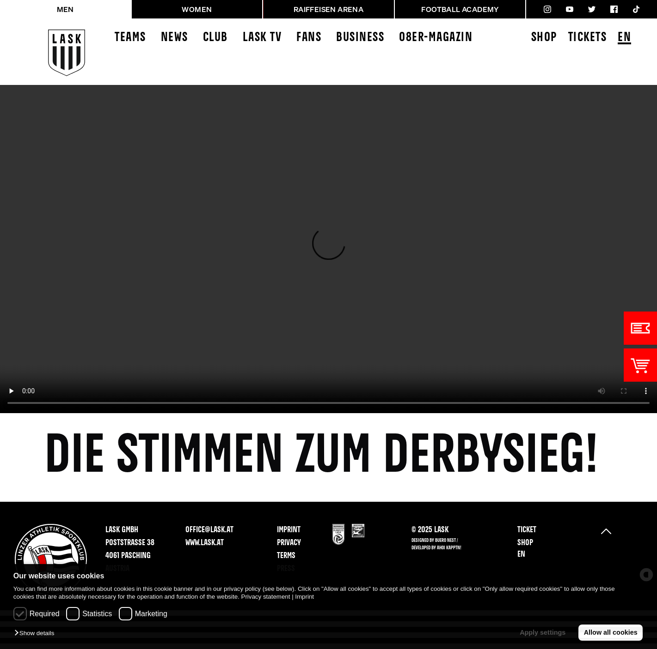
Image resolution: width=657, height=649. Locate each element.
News (174, 37)
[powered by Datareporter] (646, 574)
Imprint (304, 596)
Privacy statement (265, 596)
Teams (130, 37)
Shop (544, 37)
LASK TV (262, 37)
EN (624, 38)
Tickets (587, 37)
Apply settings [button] (542, 632)
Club (215, 37)
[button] (36, 633)
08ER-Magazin (436, 37)
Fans (308, 37)
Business (360, 37)
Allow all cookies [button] (611, 632)
